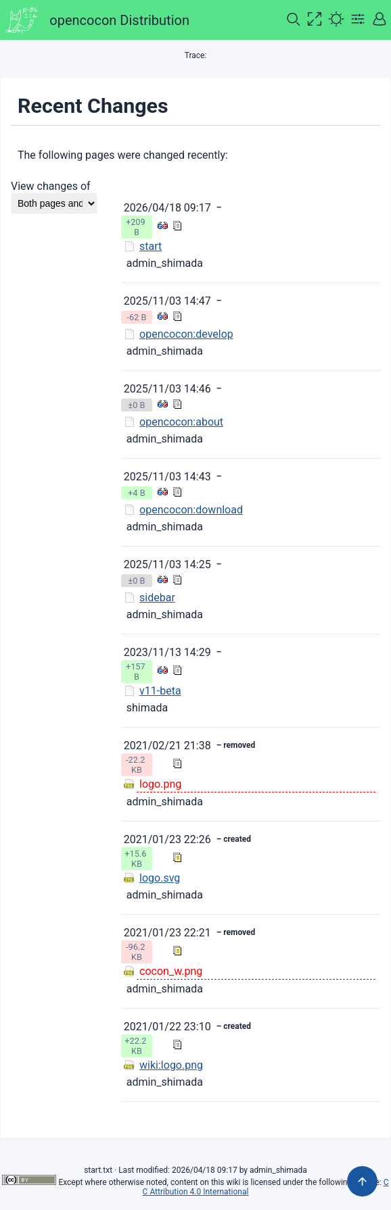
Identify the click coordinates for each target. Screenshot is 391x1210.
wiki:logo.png (171, 1065)
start (150, 246)
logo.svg (159, 878)
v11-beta (160, 690)
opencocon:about (181, 421)
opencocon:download (191, 509)
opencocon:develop (186, 334)
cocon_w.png (170, 971)
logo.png (160, 784)
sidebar (157, 597)
